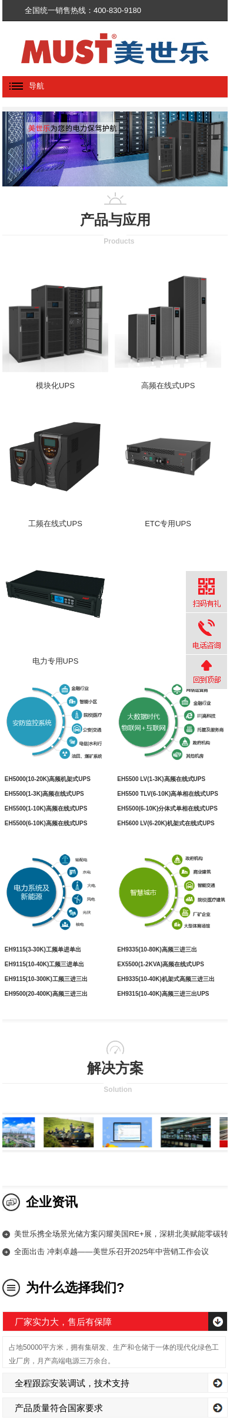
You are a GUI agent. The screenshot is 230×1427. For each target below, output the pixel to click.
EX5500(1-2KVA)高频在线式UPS (160, 964)
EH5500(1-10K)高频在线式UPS (46, 808)
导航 (23, 85)
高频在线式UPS (168, 385)
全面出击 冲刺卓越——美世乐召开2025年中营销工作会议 (111, 1251)
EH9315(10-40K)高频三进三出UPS (163, 993)
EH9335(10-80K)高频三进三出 (157, 949)
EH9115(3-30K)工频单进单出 (43, 949)
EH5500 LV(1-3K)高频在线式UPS (161, 779)
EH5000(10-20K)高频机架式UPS (48, 779)
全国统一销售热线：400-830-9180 (83, 10)
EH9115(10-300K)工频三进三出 (46, 979)
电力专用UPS (55, 661)
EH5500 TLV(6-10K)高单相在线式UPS (167, 793)
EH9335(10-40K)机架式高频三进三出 (166, 979)
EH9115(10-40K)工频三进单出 (45, 964)
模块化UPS (55, 385)
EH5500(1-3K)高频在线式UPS (44, 793)
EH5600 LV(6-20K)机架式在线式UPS (165, 823)
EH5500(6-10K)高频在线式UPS (46, 823)
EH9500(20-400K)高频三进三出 (46, 993)
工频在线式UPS (55, 523)
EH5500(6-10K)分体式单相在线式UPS (167, 808)
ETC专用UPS (168, 523)
